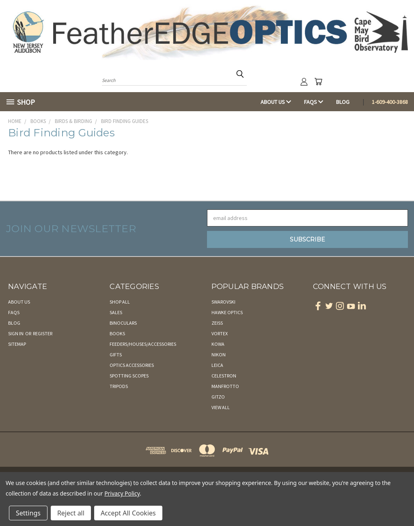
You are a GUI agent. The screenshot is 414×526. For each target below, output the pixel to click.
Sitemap (17, 344)
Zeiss (217, 323)
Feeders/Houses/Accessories (143, 344)
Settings (28, 513)
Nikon (218, 354)
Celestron (223, 376)
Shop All (120, 302)
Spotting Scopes (129, 376)
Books (117, 333)
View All (220, 407)
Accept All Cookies (128, 513)
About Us (276, 102)
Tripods (119, 386)
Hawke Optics (227, 312)
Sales (116, 312)
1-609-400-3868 (390, 102)
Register (42, 333)
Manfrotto (225, 386)
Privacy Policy (122, 493)
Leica (217, 365)
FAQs (313, 102)
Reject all (70, 513)
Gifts (116, 354)
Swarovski (223, 302)
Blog (342, 102)
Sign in (16, 333)
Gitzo (218, 397)
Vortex (219, 333)
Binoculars (123, 323)
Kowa (217, 344)
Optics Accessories (132, 365)
